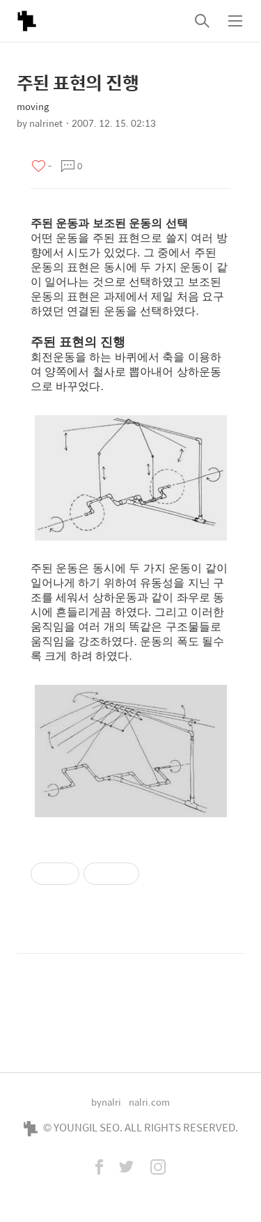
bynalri (106, 1102)
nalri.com (149, 1102)
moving (33, 106)
